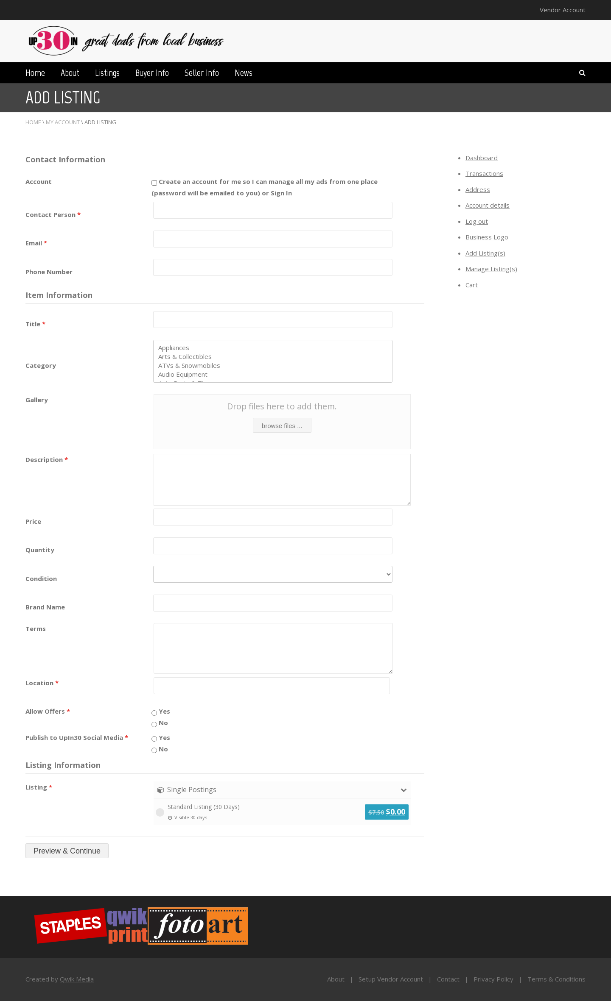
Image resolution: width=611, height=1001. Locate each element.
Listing (38, 787)
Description (46, 459)
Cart (471, 285)
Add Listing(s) (485, 253)
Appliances (272, 347)
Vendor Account (563, 10)
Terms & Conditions (556, 979)
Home (35, 72)
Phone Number (49, 271)
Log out (476, 221)
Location (42, 682)
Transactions (484, 173)
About (70, 72)
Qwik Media (77, 979)
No (159, 722)
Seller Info (202, 72)
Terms (35, 628)
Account (38, 181)
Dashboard (481, 157)
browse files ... (282, 425)
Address (477, 189)
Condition (41, 578)
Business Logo (486, 237)
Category (40, 365)
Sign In (281, 193)
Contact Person (53, 214)
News (243, 72)
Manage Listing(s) (491, 268)
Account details (487, 205)
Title (35, 324)
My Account (63, 122)
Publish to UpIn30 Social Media (76, 737)
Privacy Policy (493, 979)
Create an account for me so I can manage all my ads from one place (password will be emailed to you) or (264, 187)
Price (33, 521)
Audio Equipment (272, 374)
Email (36, 243)
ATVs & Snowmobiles (272, 365)
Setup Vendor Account (391, 979)
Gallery (36, 399)
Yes (160, 711)
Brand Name (45, 607)
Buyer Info (152, 72)
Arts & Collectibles (272, 356)
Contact (448, 979)
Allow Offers (47, 711)
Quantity (39, 549)
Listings (107, 72)
